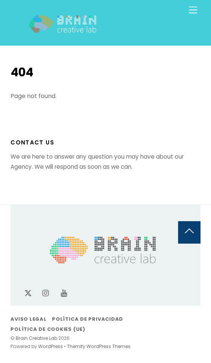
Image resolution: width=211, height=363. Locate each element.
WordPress (50, 346)
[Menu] (193, 10)
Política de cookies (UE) (47, 329)
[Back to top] (189, 232)
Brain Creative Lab (36, 338)
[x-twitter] (28, 292)
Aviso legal (28, 319)
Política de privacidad (87, 319)
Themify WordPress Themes (99, 346)
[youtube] (63, 292)
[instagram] (46, 292)
